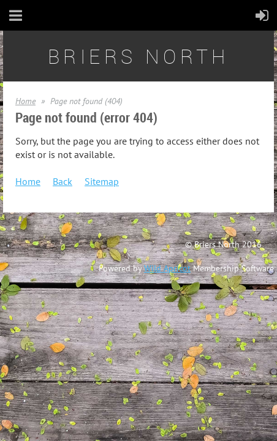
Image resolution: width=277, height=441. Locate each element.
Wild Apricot (167, 268)
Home (25, 101)
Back (62, 181)
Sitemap (102, 181)
